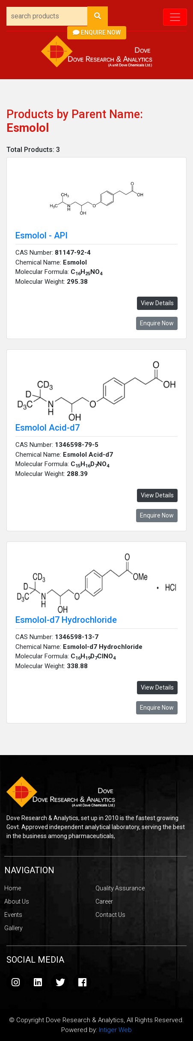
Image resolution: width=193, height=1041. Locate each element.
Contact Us (110, 914)
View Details (157, 303)
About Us (16, 901)
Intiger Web (115, 1030)
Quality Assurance (120, 888)
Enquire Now (97, 32)
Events (13, 914)
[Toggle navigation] (175, 17)
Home (12, 888)
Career (104, 901)
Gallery (13, 928)
